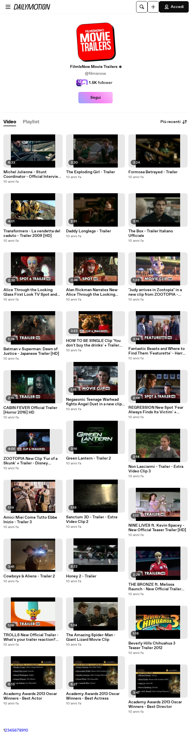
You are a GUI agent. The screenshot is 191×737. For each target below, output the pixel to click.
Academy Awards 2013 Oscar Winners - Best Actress (93, 696)
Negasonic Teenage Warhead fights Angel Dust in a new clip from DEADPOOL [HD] (94, 401)
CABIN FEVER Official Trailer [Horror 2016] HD (30, 410)
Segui (95, 97)
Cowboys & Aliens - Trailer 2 (29, 576)
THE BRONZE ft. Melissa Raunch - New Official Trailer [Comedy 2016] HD (154, 586)
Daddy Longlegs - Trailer (88, 231)
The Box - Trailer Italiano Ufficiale (150, 233)
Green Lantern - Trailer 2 (88, 458)
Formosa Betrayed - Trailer (153, 172)
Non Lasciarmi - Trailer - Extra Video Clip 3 (155, 469)
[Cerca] (142, 7)
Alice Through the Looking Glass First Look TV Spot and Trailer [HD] (30, 292)
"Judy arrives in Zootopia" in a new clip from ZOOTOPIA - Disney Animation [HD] (155, 292)
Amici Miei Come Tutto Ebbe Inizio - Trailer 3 (30, 519)
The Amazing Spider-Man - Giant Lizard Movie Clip (91, 637)
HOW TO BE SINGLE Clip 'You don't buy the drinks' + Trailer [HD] (93, 343)
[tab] (9, 122)
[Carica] (153, 7)
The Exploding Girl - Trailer (90, 172)
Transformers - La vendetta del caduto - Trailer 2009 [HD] (31, 233)
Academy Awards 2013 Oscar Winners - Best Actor (30, 696)
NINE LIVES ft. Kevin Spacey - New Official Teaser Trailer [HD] (157, 527)
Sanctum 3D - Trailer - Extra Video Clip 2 (91, 519)
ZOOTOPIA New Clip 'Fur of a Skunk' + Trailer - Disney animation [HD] (30, 461)
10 (26, 730)
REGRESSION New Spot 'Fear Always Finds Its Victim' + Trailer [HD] (155, 409)
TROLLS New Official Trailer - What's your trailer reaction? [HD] (31, 637)
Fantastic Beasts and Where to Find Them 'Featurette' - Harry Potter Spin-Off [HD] (156, 351)
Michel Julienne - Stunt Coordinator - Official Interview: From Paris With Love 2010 (32, 174)
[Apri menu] (8, 7)
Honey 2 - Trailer (81, 576)
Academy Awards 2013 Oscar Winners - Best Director (155, 704)
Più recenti (174, 122)
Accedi (174, 7)
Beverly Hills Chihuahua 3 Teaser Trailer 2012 (151, 645)
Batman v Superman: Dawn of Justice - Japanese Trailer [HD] (31, 351)
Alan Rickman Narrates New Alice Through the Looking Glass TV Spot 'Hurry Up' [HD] (93, 292)
